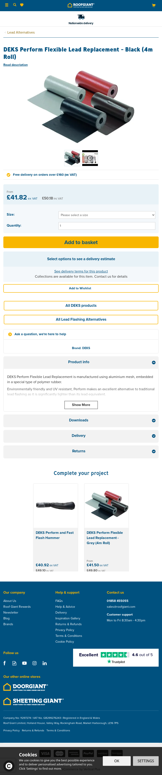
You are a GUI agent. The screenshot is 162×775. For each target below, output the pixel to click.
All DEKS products (81, 305)
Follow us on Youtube (24, 663)
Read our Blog (14, 663)
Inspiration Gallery (67, 618)
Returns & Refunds (68, 624)
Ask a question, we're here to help (40, 334)
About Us (9, 601)
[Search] (14, 5)
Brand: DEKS (81, 348)
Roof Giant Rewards (17, 607)
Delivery (61, 612)
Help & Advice (65, 607)
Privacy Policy (64, 630)
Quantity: (14, 225)
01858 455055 (117, 601)
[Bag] (154, 5)
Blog (6, 618)
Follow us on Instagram (34, 663)
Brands (8, 624)
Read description (15, 64)
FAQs (59, 601)
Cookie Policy (64, 642)
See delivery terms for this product (81, 271)
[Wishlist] (22, 5)
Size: (11, 214)
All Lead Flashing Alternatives (81, 319)
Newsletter (10, 612)
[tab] (81, 363)
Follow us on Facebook (4, 663)
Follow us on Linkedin (44, 663)
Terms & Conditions (68, 636)
